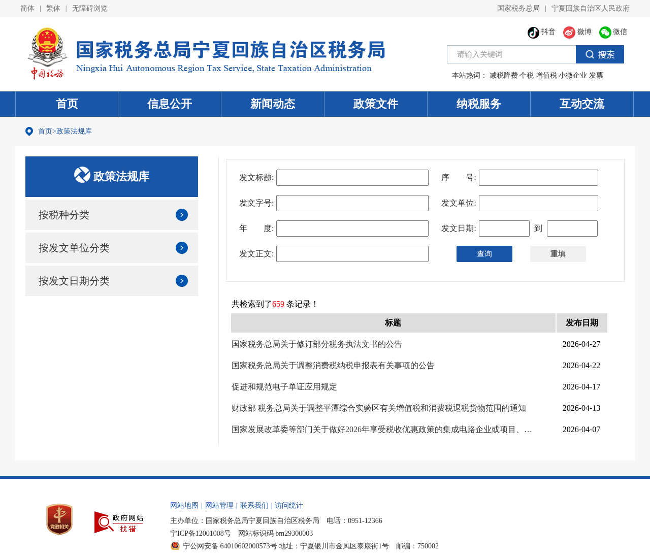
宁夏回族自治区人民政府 (590, 8)
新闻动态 (272, 103)
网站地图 (184, 505)
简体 (27, 8)
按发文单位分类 (74, 247)
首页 (67, 103)
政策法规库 (74, 131)
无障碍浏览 (90, 8)
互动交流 (582, 103)
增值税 (546, 75)
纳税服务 (479, 103)
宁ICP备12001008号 (200, 533)
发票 (596, 75)
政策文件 (375, 103)
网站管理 (219, 505)
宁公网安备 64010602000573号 (230, 546)
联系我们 (254, 505)
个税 (526, 75)
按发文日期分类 (74, 280)
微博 (577, 32)
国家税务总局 (518, 8)
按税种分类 (64, 214)
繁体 (53, 8)
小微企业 (573, 75)
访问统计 (289, 505)
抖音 (542, 32)
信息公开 (169, 103)
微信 (613, 32)
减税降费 (504, 75)
